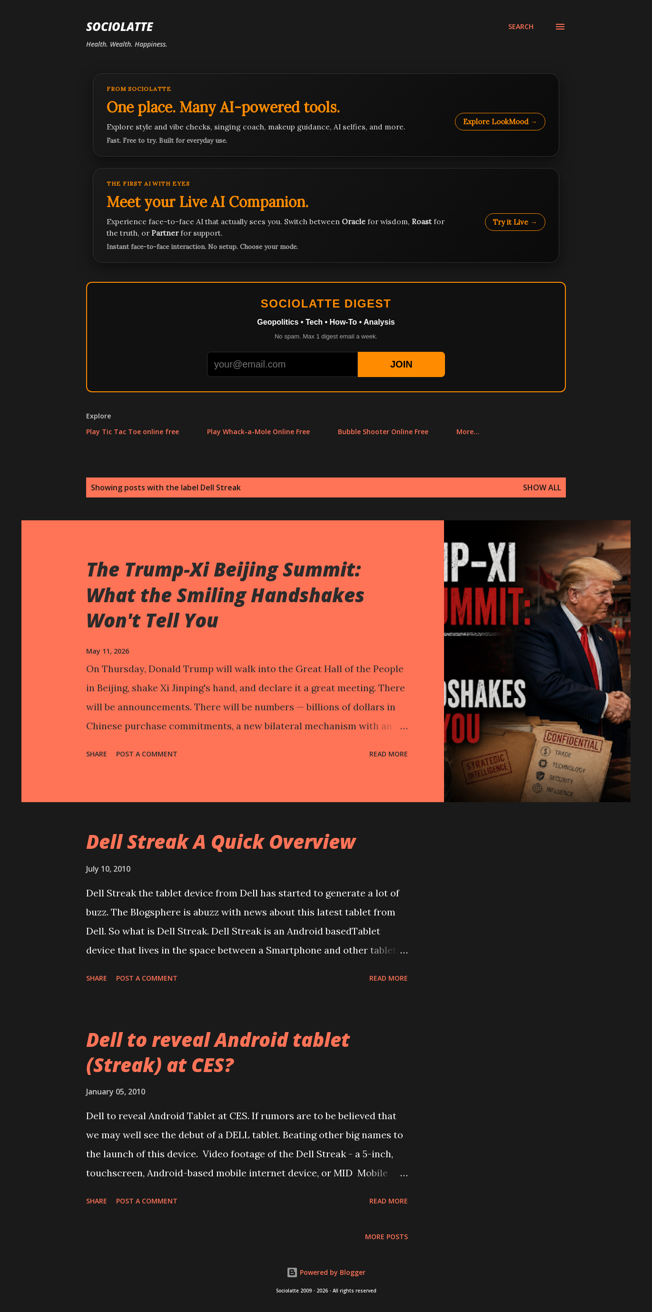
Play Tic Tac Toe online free (132, 431)
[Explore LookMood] (326, 115)
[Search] (520, 26)
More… (467, 431)
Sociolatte (119, 26)
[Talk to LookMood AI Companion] (326, 215)
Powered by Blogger (326, 1272)
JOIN (401, 364)
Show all (542, 487)
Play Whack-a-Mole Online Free (258, 431)
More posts (386, 1236)
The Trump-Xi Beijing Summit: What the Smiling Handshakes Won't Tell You (225, 594)
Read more (388, 753)
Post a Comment (147, 753)
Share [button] (96, 753)
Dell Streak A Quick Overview (221, 841)
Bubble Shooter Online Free (383, 431)
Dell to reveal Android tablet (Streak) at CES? (218, 1052)
